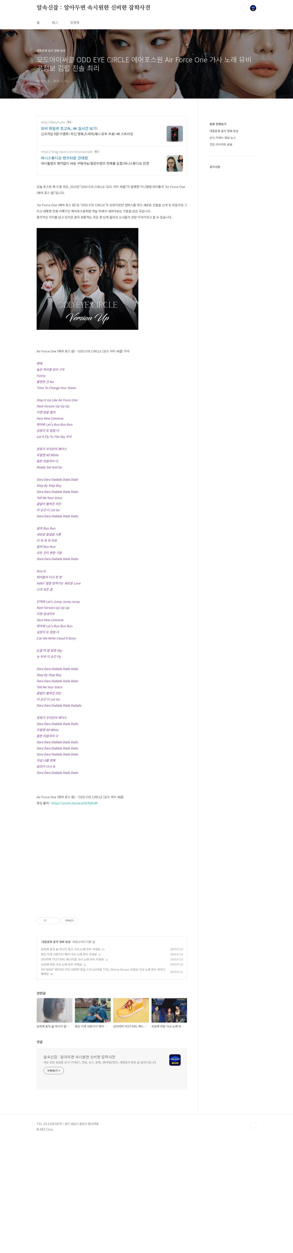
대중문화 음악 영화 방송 (56, 1056)
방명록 (74, 22)
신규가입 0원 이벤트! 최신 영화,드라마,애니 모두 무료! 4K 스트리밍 (87, 133)
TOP (253, 1239)
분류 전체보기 (218, 124)
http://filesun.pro (53, 122)
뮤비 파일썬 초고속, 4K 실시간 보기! (69, 128)
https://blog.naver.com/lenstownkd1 (66, 151)
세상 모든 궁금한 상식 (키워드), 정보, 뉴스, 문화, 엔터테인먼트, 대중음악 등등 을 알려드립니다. (100, 1176)
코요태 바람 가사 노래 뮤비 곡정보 (61, 1078)
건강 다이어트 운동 (221, 144)
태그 (55, 22)
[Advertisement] (112, 816)
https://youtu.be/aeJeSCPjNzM (74, 860)
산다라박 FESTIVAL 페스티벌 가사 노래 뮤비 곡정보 (72, 1073)
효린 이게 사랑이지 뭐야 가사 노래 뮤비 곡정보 (69, 1068)
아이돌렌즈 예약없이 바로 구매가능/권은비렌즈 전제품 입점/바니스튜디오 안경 (95, 163)
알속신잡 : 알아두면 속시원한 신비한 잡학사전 (93, 8)
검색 (244, 8)
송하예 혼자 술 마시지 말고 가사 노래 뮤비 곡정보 (70, 1063)
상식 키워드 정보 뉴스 (223, 138)
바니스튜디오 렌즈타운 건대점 (64, 157)
